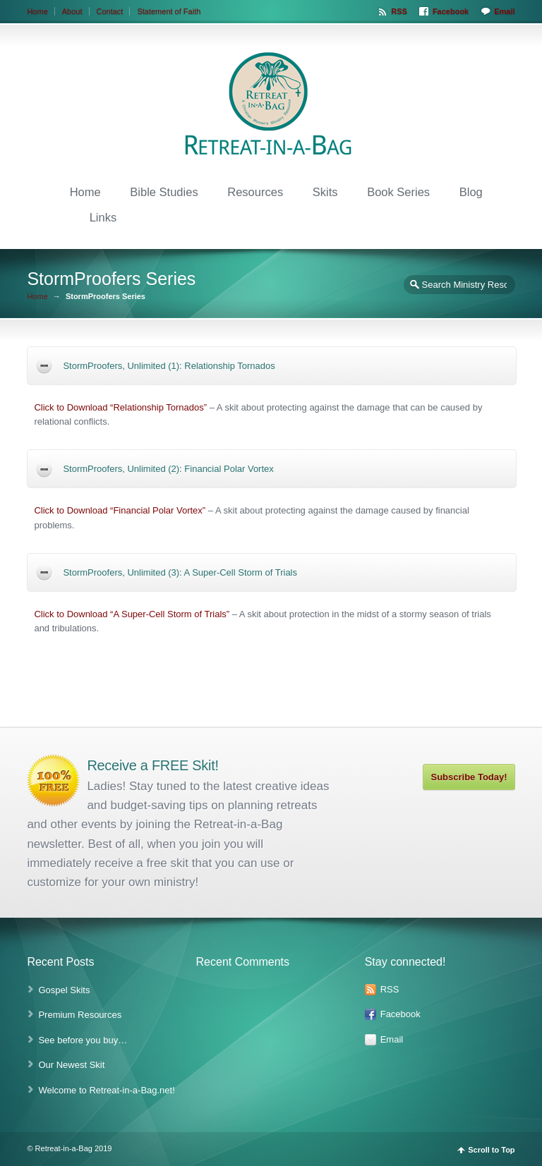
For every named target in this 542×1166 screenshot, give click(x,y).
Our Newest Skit (71, 1064)
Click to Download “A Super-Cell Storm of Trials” (131, 614)
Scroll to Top (491, 1150)
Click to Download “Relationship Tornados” (120, 407)
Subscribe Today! (468, 777)
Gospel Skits (64, 990)
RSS (399, 11)
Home (37, 11)
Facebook (451, 11)
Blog (471, 192)
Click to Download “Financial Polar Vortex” (119, 510)
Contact (110, 11)
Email (504, 11)
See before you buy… (82, 1040)
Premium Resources (79, 1014)
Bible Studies (164, 192)
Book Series (398, 192)
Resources (255, 192)
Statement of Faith (168, 11)
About (72, 11)
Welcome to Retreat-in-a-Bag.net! (106, 1090)
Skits (325, 192)
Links (103, 217)
